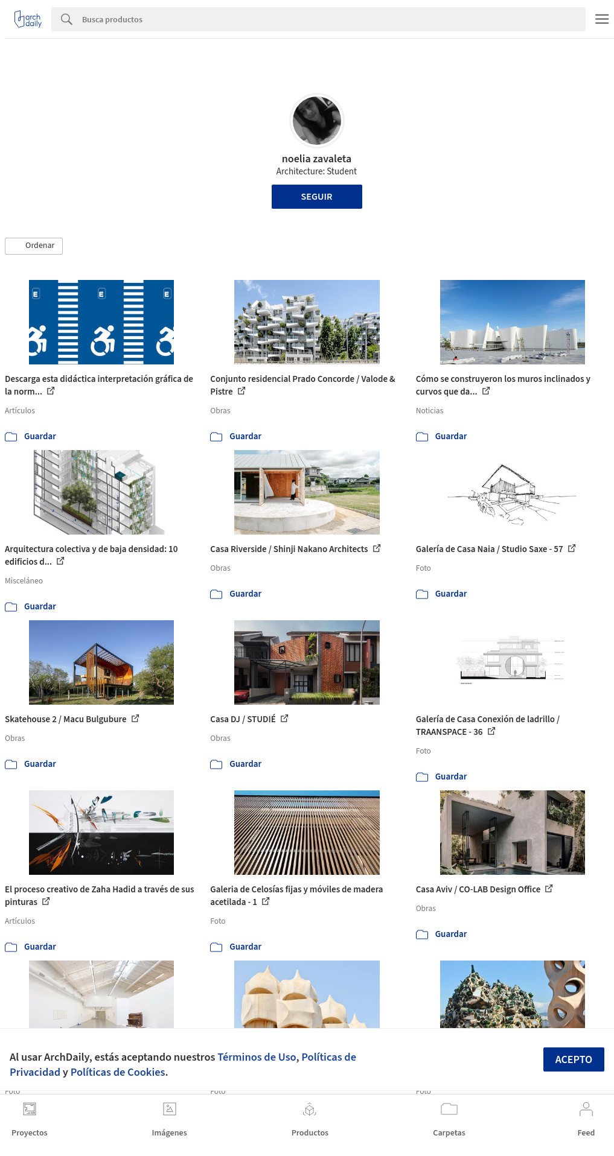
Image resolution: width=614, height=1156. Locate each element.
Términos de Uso (256, 1057)
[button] (34, 246)
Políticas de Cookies (118, 1072)
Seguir (317, 196)
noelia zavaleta (317, 159)
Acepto (574, 1059)
